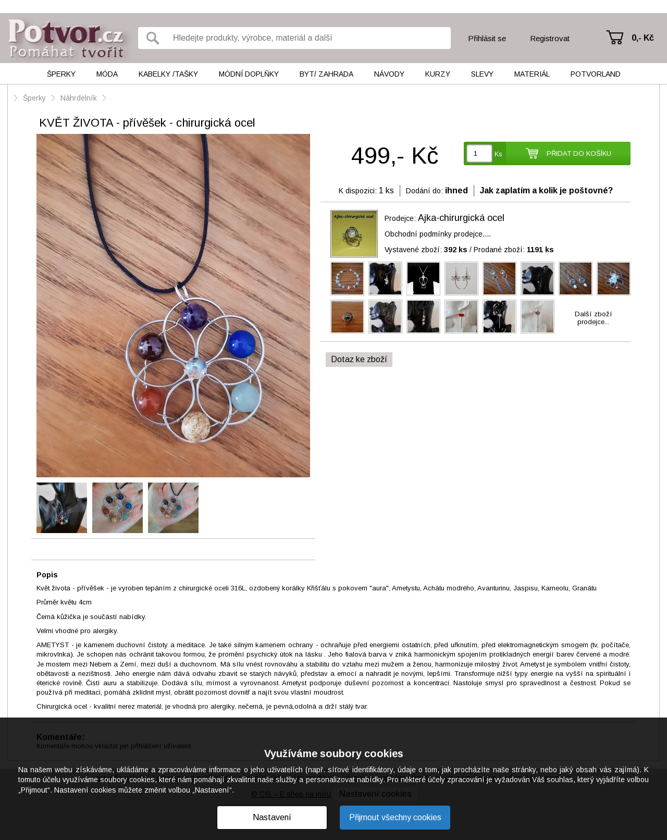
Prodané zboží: (514, 249)
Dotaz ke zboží (359, 359)
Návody (389, 74)
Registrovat (550, 38)
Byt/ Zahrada (326, 74)
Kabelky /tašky (168, 74)
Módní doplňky (249, 74)
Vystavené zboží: (426, 249)
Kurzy (437, 74)
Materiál (532, 74)
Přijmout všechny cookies (395, 817)
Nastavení (272, 817)
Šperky (61, 74)
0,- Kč (643, 37)
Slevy (482, 74)
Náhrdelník (79, 98)
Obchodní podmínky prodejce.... (438, 234)
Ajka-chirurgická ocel (461, 218)
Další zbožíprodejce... (593, 318)
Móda (107, 74)
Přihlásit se (487, 38)
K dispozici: (358, 191)
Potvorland (596, 74)
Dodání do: (424, 191)
